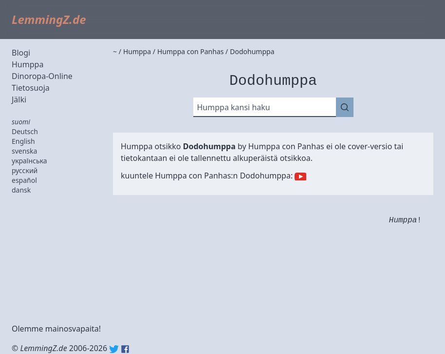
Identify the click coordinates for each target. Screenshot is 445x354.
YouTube (300, 176)
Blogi (21, 52)
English (23, 141)
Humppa (27, 64)
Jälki (19, 99)
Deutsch (25, 131)
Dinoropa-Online (42, 76)
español (24, 180)
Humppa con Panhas (286, 146)
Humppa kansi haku (233, 107)
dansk (21, 190)
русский (24, 170)
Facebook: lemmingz (125, 349)
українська (29, 160)
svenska (24, 151)
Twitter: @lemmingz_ (114, 349)
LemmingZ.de (49, 19)
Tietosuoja (31, 87)
